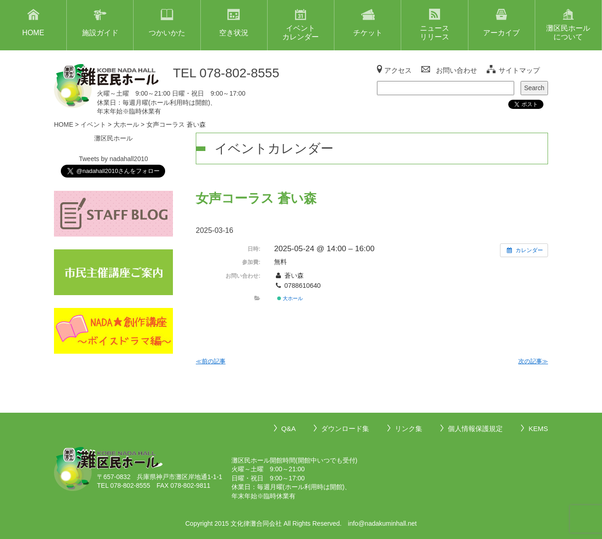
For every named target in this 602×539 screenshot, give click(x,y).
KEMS (538, 428)
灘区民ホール (113, 138)
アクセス (398, 70)
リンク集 (408, 428)
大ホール (290, 298)
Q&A (288, 428)
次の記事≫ (533, 361)
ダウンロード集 (345, 428)
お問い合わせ (456, 70)
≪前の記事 (211, 361)
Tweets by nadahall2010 (113, 158)
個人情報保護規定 (475, 428)
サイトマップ (519, 70)
